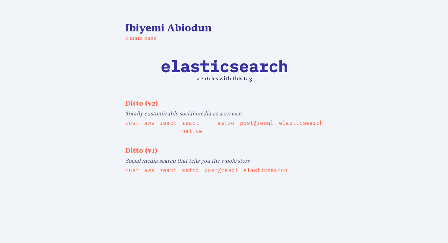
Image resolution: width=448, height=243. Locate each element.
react (168, 122)
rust (132, 122)
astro (226, 122)
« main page (140, 37)
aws (149, 122)
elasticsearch (301, 122)
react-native (192, 126)
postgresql (257, 122)
